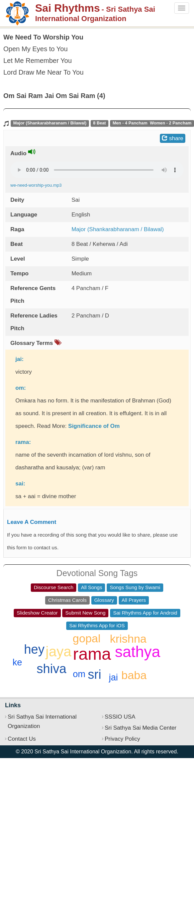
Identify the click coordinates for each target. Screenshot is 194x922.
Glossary (104, 600)
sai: (20, 483)
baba (134, 675)
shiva (52, 669)
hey (34, 649)
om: (20, 388)
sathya (138, 651)
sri (94, 674)
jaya (58, 651)
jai (113, 677)
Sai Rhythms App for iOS (97, 625)
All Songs (91, 587)
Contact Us (22, 739)
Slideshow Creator (37, 613)
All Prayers (134, 600)
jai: (19, 359)
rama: (23, 442)
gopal (86, 638)
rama (92, 654)
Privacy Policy (122, 739)
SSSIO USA (120, 717)
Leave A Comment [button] (31, 522)
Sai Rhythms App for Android (145, 613)
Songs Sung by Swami (135, 587)
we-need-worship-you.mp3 (36, 185)
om (79, 674)
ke (17, 662)
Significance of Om (94, 426)
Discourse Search (53, 587)
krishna (128, 638)
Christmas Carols (67, 600)
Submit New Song (85, 613)
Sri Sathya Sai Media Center (141, 728)
